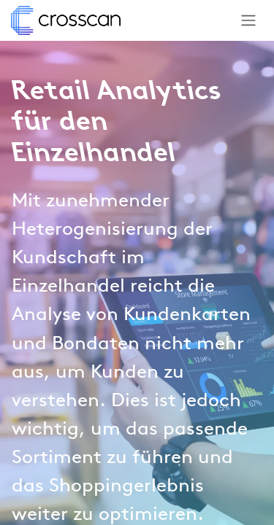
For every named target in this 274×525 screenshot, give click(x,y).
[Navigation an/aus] (248, 20)
